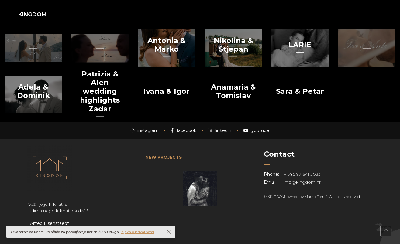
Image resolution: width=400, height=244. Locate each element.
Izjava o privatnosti (137, 231)
